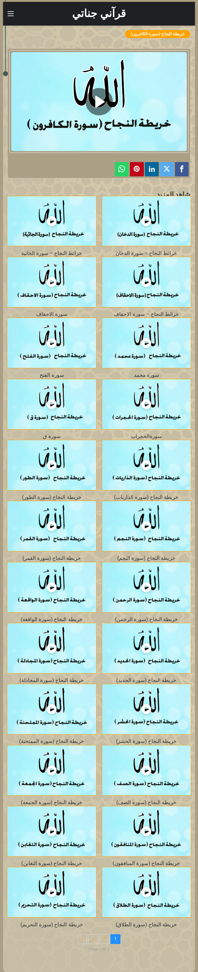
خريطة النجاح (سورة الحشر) (146, 741)
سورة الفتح (52, 375)
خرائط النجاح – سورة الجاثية (51, 253)
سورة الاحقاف (51, 314)
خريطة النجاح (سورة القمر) (52, 558)
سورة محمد (146, 375)
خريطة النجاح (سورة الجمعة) (51, 802)
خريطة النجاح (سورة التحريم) (51, 924)
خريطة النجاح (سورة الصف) (146, 802)
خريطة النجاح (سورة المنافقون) (146, 863)
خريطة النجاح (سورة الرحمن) (146, 619)
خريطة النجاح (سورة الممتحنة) (51, 741)
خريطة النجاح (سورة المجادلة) (51, 680)
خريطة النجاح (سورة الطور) (51, 497)
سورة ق (51, 436)
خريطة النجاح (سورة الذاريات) (146, 497)
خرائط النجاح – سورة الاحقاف (146, 314)
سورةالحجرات (146, 436)
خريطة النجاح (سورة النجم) (146, 558)
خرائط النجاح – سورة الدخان (146, 253)
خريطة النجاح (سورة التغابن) (51, 863)
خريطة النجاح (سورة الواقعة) (51, 619)
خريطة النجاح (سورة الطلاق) (146, 924)
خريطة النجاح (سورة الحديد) (146, 680)
